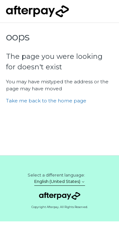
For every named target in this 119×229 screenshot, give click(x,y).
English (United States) (59, 181)
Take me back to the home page (46, 101)
